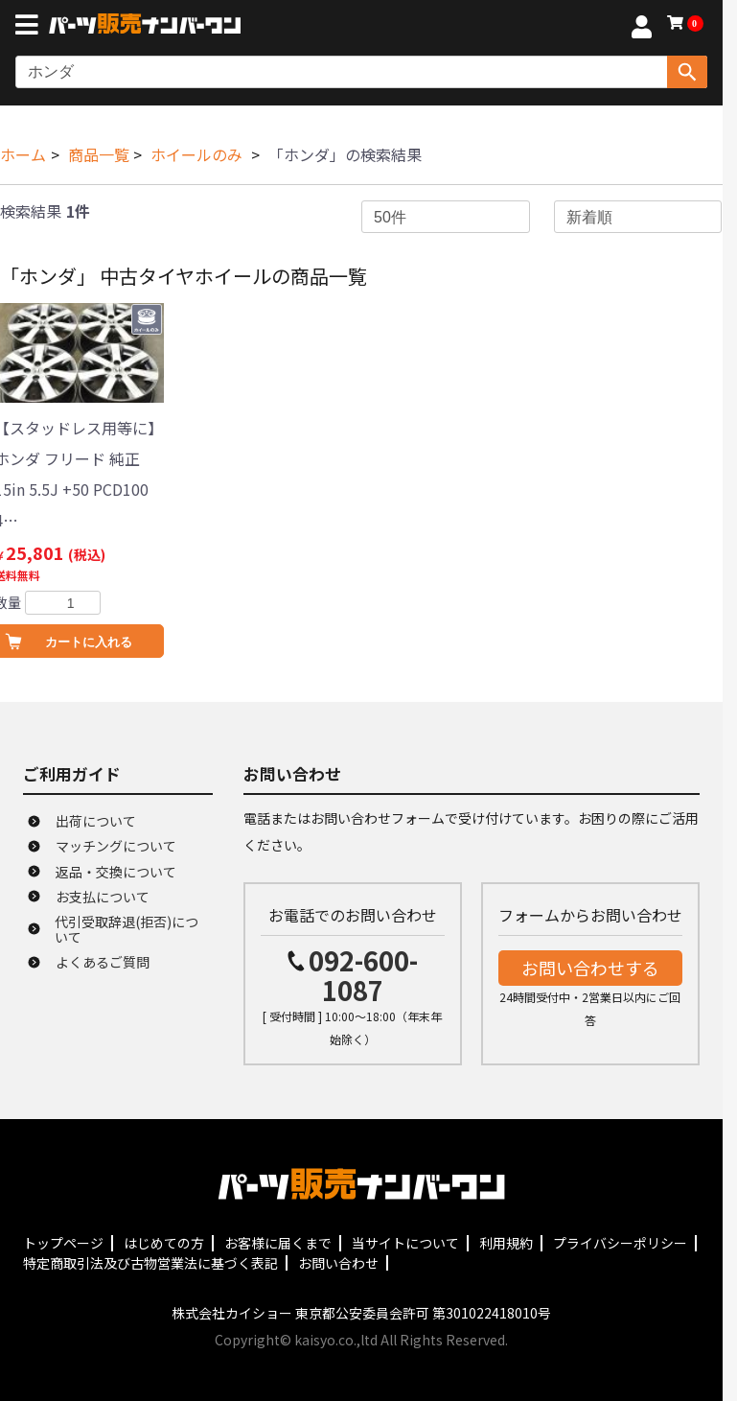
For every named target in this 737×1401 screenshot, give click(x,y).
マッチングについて (116, 845)
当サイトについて (405, 1242)
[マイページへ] (641, 29)
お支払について (103, 896)
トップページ (63, 1242)
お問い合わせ (338, 1263)
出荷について (96, 821)
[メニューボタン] (30, 27)
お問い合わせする (590, 967)
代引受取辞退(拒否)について (126, 929)
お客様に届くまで (278, 1242)
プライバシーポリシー (620, 1242)
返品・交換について (116, 871)
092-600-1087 (363, 975)
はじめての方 (164, 1242)
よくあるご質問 (103, 961)
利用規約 (506, 1242)
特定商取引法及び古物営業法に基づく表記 (150, 1263)
